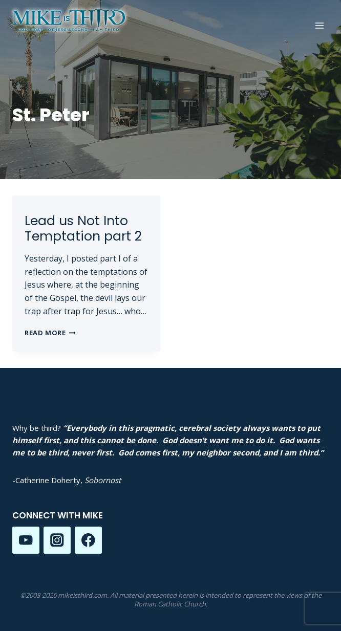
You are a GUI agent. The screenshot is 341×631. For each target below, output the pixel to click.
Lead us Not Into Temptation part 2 (83, 228)
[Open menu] (319, 25)
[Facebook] (88, 540)
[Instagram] (57, 540)
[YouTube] (25, 540)
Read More (50, 332)
